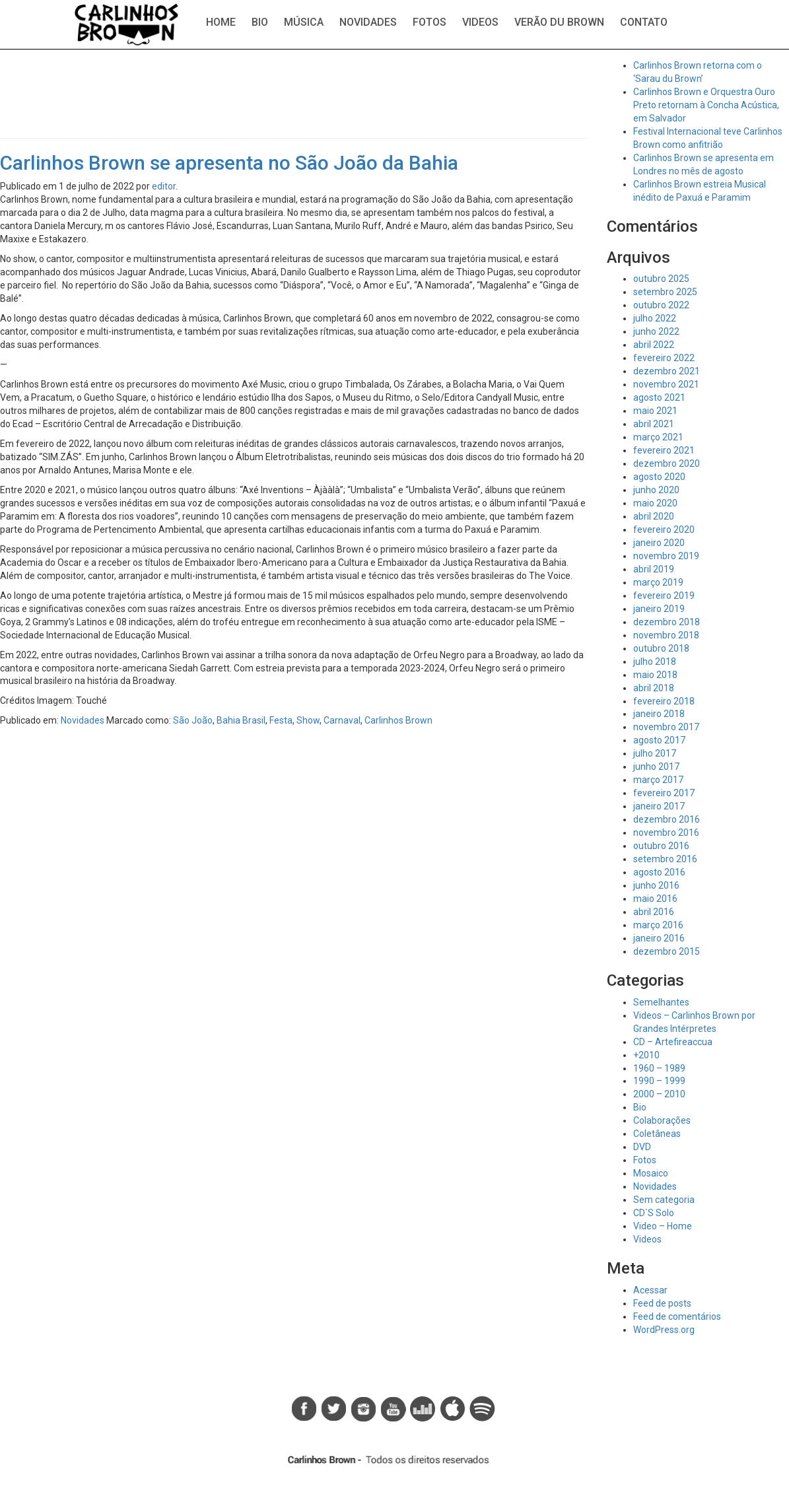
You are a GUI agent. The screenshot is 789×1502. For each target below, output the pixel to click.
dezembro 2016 (666, 819)
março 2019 (658, 582)
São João (193, 720)
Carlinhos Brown (398, 720)
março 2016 (658, 925)
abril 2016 (653, 911)
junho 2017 (656, 766)
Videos (480, 22)
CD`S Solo (653, 1213)
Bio (260, 22)
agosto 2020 (659, 476)
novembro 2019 (666, 556)
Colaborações (662, 1120)
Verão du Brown (559, 22)
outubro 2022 (661, 305)
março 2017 (658, 779)
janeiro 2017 (659, 806)
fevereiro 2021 (664, 450)
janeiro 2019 (659, 608)
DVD (642, 1147)
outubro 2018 (661, 648)
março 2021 (658, 437)
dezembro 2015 (666, 951)
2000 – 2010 (659, 1094)
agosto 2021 (659, 397)
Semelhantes (661, 1002)
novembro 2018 (666, 635)
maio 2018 (655, 674)
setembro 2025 (665, 292)
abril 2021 (653, 424)
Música (304, 22)
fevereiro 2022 (664, 358)
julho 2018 (654, 661)
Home (221, 22)
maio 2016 (655, 898)
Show (308, 720)
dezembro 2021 (666, 371)
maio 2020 (655, 503)
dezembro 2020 (666, 463)
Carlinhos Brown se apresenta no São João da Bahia (229, 162)
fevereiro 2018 (664, 701)
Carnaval (342, 720)
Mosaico (650, 1173)
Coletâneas (657, 1133)
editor (164, 186)
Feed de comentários (677, 1316)
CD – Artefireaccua (672, 1042)
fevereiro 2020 (664, 529)
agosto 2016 (659, 872)
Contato (644, 22)
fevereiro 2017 (664, 793)
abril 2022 (653, 344)
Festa (280, 720)
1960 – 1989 (659, 1068)
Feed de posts (662, 1303)
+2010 (646, 1055)
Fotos (429, 22)
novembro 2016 (666, 832)
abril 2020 (653, 516)
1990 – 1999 (659, 1080)
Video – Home (662, 1226)
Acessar (650, 1290)
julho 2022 (654, 318)
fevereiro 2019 (664, 595)
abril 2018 (653, 688)
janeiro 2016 (659, 938)
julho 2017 (654, 753)
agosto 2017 (659, 740)
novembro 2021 (666, 384)
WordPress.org (664, 1329)
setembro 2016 (665, 859)
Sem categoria (664, 1199)
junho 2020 (656, 490)
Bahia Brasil (241, 720)
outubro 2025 (661, 278)
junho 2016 (656, 885)
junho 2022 (656, 331)
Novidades (368, 22)
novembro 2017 (666, 727)
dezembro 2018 (666, 622)
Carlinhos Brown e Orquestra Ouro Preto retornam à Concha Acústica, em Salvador (706, 104)
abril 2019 (653, 569)
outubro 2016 (661, 845)
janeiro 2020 (659, 542)
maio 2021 (655, 410)
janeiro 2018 (659, 713)
